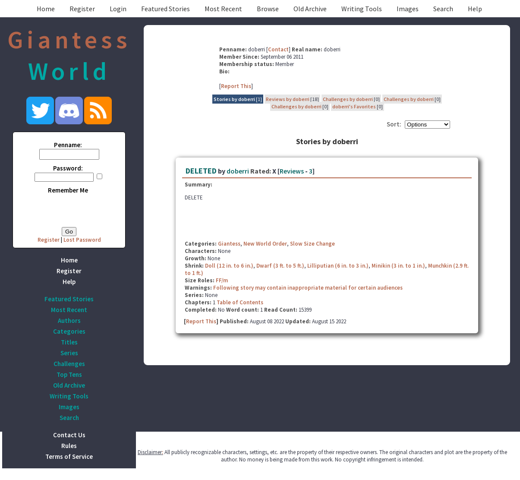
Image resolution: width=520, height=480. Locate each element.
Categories (69, 331)
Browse (268, 8)
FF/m (222, 280)
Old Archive (310, 8)
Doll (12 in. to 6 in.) (229, 265)
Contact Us (69, 435)
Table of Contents (240, 302)
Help (475, 8)
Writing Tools (361, 8)
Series (69, 353)
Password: (68, 168)
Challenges (69, 364)
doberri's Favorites (354, 106)
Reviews (292, 171)
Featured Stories (165, 8)
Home (46, 8)
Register (82, 8)
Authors (69, 320)
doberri (238, 171)
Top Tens (69, 374)
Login (118, 8)
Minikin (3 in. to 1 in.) (398, 265)
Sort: (394, 124)
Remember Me (68, 190)
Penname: (68, 145)
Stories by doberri (234, 99)
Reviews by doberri (287, 99)
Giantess (229, 243)
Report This (236, 86)
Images (408, 8)
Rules (69, 446)
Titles (69, 342)
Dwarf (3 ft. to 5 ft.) (280, 265)
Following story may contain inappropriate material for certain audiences (308, 287)
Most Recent (223, 8)
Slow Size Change (312, 243)
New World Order (265, 243)
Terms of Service (69, 456)
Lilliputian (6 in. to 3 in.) (338, 265)
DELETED (201, 171)
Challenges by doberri (348, 99)
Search (443, 8)
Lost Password (82, 239)
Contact (278, 49)
